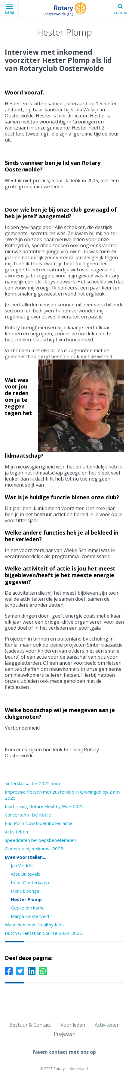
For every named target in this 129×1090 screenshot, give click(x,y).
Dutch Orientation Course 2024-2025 (43, 933)
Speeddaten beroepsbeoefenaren (40, 840)
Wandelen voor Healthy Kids (34, 925)
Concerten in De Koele (28, 815)
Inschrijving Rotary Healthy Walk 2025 (44, 806)
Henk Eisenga (25, 891)
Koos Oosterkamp (30, 882)
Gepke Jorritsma (28, 908)
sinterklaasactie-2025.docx (32, 783)
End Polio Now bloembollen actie (38, 823)
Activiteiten (16, 832)
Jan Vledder (22, 865)
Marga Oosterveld (30, 916)
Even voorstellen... (25, 857)
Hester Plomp (26, 899)
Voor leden (72, 1024)
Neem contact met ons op (64, 1052)
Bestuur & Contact (30, 1024)
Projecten (64, 1034)
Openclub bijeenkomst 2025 (34, 848)
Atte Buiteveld (26, 874)
